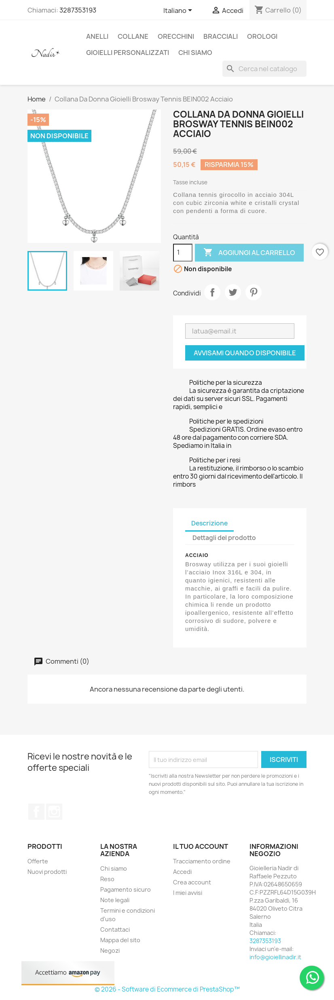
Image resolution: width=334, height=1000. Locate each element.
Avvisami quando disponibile (245, 352)
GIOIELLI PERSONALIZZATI (127, 52)
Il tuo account (200, 846)
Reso (107, 879)
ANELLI (97, 36)
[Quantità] (182, 253)
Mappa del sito (120, 940)
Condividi (212, 292)
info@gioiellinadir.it (275, 957)
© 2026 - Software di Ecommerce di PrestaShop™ (167, 989)
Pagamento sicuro (125, 889)
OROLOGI (262, 36)
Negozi (110, 950)
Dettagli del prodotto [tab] (224, 538)
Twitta (233, 292)
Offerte (37, 861)
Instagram (54, 812)
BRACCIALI (220, 36)
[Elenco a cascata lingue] (179, 11)
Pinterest (253, 292)
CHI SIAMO (195, 52)
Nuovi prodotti (47, 872)
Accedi (182, 872)
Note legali (114, 900)
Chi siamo (113, 868)
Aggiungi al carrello (249, 252)
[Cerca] (264, 69)
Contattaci (115, 929)
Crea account (192, 882)
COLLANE (133, 36)
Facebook (36, 812)
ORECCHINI (176, 36)
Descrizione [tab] (209, 523)
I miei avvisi (187, 893)
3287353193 (77, 10)
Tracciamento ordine (201, 861)
